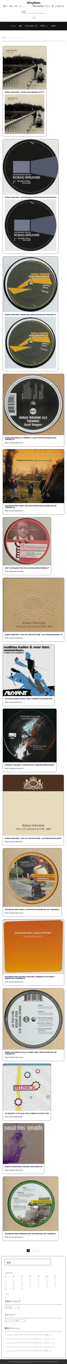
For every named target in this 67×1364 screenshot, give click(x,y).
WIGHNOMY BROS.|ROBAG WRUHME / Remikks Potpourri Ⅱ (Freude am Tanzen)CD (30, 977)
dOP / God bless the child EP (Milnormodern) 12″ (27, 568)
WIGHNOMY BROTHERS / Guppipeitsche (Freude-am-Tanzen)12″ (32, 909)
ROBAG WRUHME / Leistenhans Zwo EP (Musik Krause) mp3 (30, 197)
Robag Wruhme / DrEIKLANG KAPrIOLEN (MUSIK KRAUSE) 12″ (30, 315)
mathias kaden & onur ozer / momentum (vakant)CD (29, 699)
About (53, 26)
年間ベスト (44, 26)
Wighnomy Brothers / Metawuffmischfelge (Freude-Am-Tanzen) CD (31, 506)
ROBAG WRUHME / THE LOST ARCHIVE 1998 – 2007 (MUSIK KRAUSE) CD (33, 635)
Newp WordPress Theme (25, 1362)
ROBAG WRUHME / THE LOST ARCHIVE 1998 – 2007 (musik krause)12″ (33, 838)
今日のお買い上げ (31, 26)
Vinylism (33, 3)
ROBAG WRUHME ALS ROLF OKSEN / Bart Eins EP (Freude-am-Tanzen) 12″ (31, 1053)
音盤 (20, 26)
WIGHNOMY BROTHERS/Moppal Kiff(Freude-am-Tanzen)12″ (30, 1234)
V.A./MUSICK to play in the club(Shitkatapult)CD (27, 1113)
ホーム (13, 26)
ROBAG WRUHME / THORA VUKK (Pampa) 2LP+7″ (24, 92)
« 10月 (7, 1294)
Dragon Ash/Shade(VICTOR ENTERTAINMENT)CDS (24, 1335)
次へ (37, 1251)
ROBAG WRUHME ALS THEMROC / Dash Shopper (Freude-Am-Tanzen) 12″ (31, 438)
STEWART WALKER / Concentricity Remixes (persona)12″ (30, 765)
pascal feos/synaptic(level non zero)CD (23, 1167)
